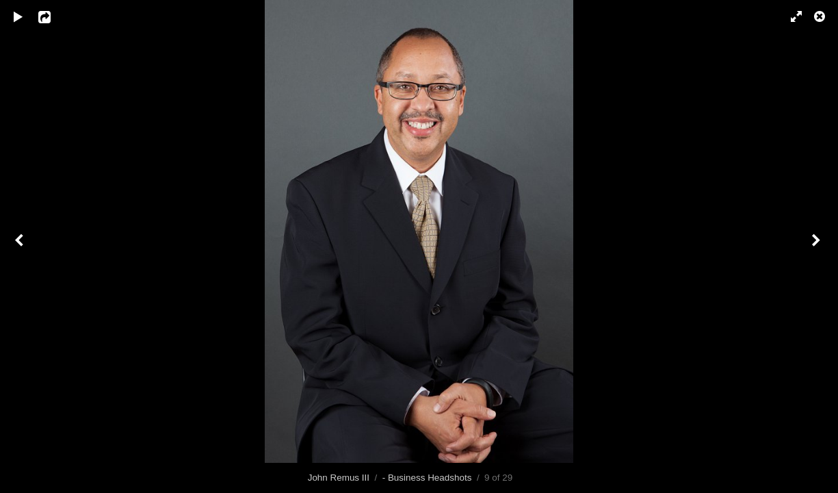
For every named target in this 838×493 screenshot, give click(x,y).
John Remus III (338, 477)
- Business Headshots (427, 477)
